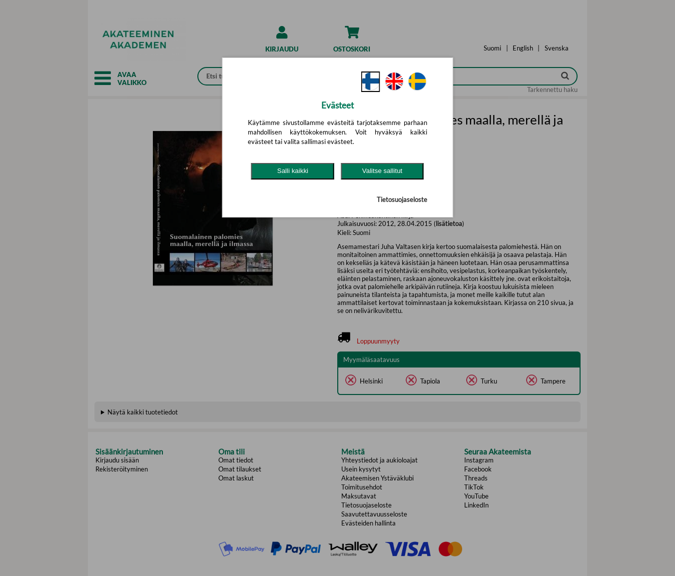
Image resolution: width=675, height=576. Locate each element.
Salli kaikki (292, 170)
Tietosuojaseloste (402, 200)
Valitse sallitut (382, 170)
